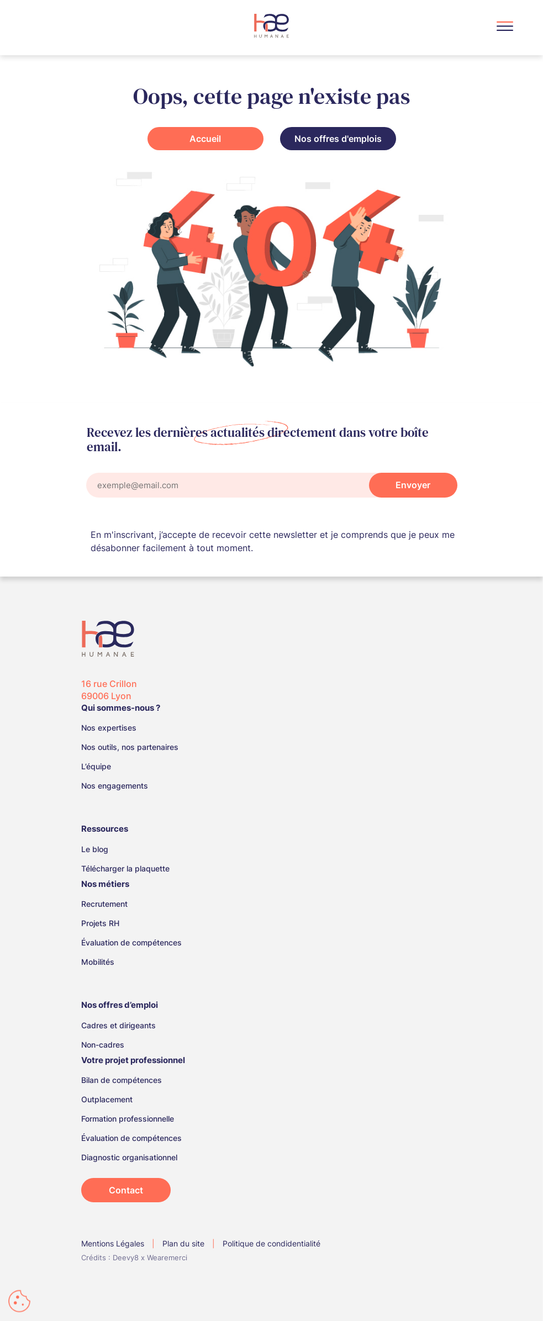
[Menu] (504, 27)
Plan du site (183, 1243)
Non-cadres (102, 1044)
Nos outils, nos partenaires (129, 747)
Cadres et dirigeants (118, 1025)
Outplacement (107, 1099)
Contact (126, 1190)
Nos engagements (114, 785)
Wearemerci (167, 1257)
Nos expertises (108, 727)
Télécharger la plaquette (125, 868)
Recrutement (104, 903)
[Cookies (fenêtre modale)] (19, 1302)
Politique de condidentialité (271, 1243)
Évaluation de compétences (131, 942)
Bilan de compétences (121, 1080)
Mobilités (97, 961)
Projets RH (100, 923)
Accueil (205, 138)
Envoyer (413, 484)
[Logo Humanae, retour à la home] (271, 26)
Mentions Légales (112, 1243)
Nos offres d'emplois (338, 138)
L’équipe (96, 766)
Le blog (94, 849)
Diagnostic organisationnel (129, 1157)
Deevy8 (126, 1257)
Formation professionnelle (127, 1118)
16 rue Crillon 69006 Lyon (109, 689)
